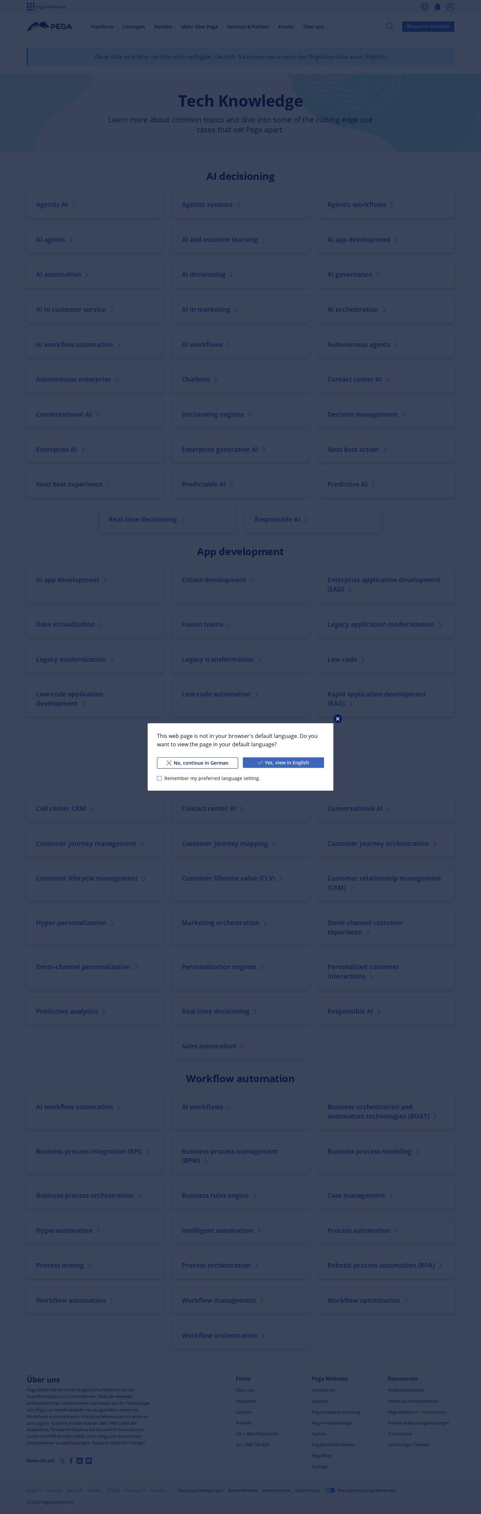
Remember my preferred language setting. (212, 778)
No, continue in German (197, 763)
